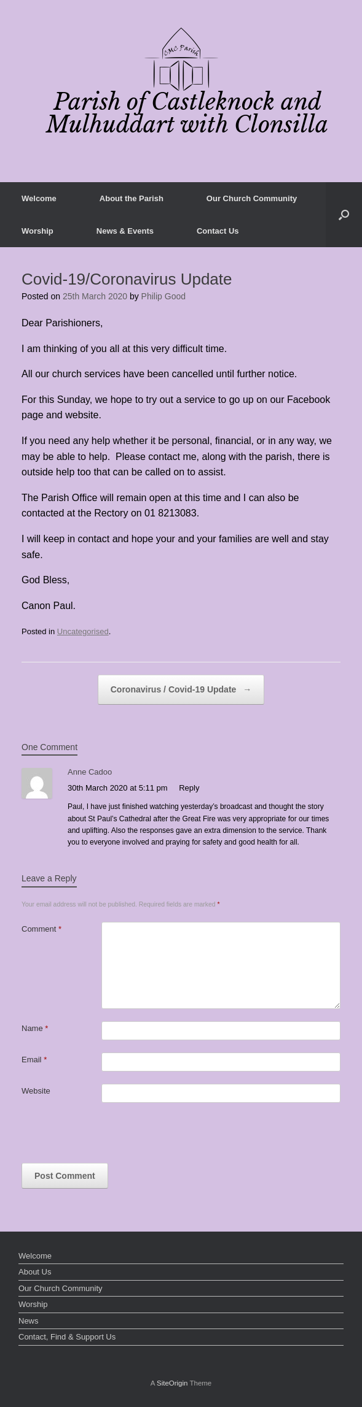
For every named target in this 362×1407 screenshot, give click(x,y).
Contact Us (218, 231)
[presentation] (115, 1139)
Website (36, 1090)
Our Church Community (252, 198)
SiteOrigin (172, 1383)
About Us (34, 1271)
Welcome (39, 198)
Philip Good (163, 296)
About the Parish (131, 198)
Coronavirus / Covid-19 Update (181, 689)
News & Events (125, 231)
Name (35, 1028)
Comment (41, 929)
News (28, 1320)
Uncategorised (83, 631)
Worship (37, 231)
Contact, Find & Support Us (67, 1336)
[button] (344, 214)
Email (34, 1059)
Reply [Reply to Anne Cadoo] (189, 787)
